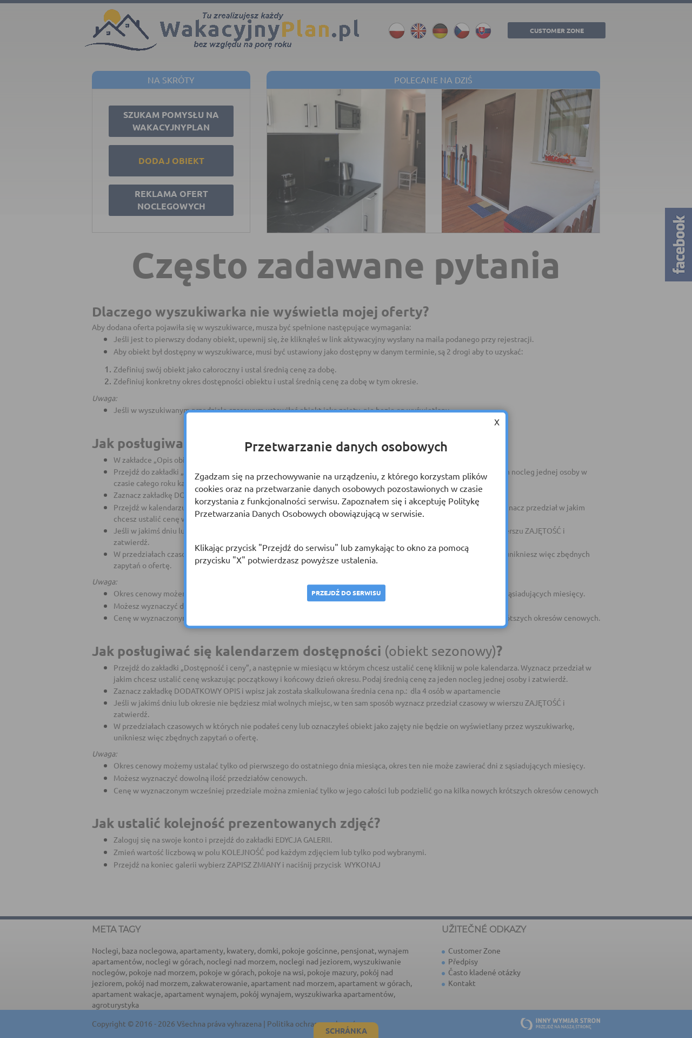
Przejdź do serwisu (346, 592)
